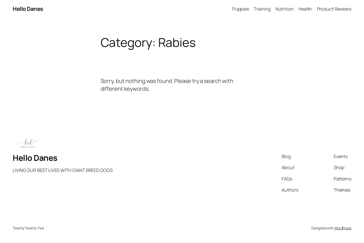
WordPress (342, 228)
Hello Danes (28, 9)
